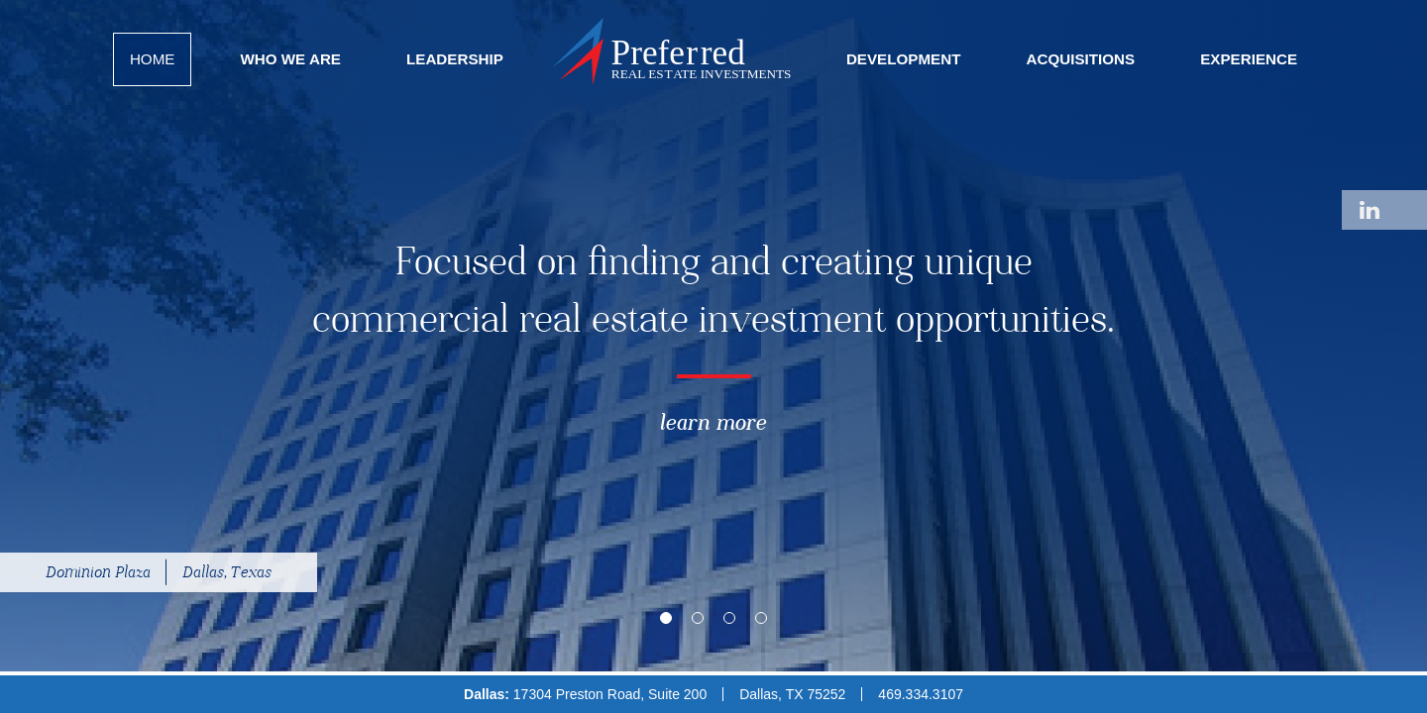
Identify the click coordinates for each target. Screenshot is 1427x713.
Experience (1248, 59)
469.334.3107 (920, 694)
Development (903, 59)
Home (152, 59)
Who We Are (290, 59)
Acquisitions (1080, 59)
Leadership (454, 59)
